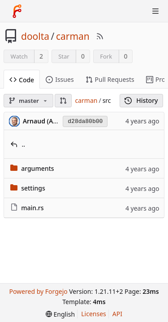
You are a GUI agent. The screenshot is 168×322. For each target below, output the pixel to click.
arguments (37, 168)
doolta (35, 36)
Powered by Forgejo (38, 291)
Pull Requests (110, 79)
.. (24, 144)
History (141, 100)
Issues (59, 79)
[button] (63, 100)
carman (73, 36)
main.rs (32, 207)
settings (33, 188)
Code (21, 80)
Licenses (93, 313)
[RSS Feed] (100, 36)
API (117, 313)
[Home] (17, 11)
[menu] (60, 314)
